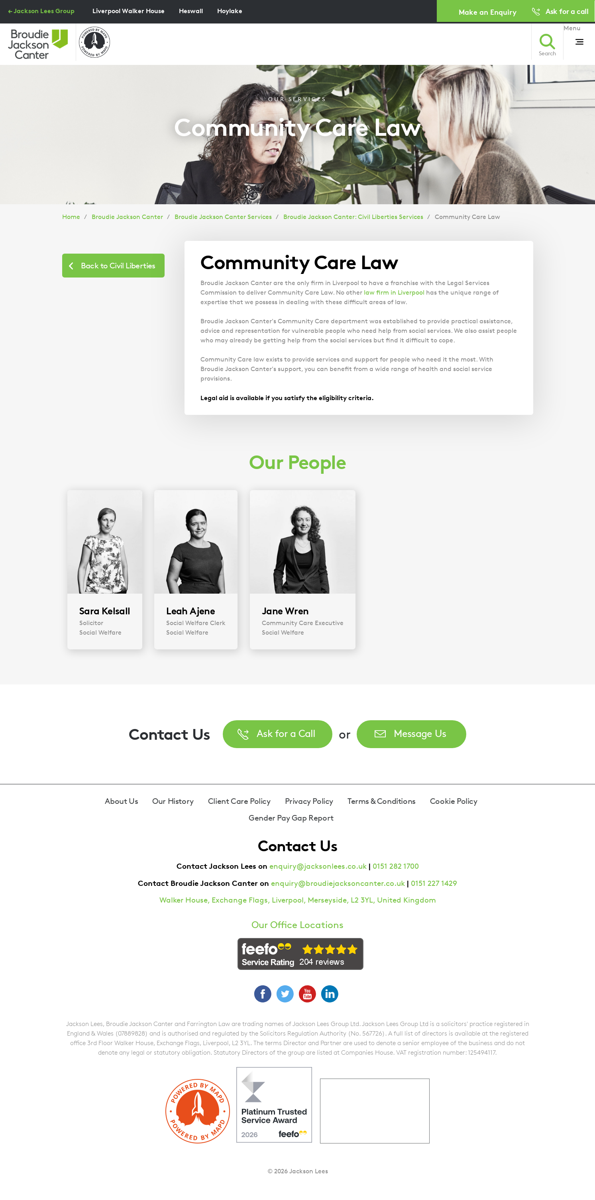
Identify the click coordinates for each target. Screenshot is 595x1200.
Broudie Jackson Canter (127, 217)
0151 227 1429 (434, 883)
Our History (173, 801)
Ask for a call (567, 11)
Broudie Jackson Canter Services (223, 217)
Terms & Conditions (382, 801)
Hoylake (229, 11)
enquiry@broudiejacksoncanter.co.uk (338, 883)
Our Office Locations (297, 924)
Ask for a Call (286, 733)
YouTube (307, 993)
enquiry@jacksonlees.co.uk (318, 866)
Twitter (285, 993)
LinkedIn (329, 993)
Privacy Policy (309, 801)
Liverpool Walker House (128, 11)
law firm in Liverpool (394, 292)
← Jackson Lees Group (41, 11)
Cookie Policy (453, 801)
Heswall (191, 11)
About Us (121, 801)
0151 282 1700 (396, 866)
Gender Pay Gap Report (291, 818)
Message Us (420, 733)
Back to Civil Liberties (118, 265)
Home (71, 217)
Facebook (262, 993)
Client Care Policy (239, 801)
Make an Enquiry (487, 11)
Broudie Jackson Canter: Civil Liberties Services (353, 217)
